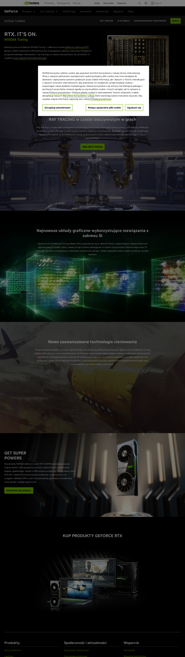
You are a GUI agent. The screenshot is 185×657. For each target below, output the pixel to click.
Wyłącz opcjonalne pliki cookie (104, 107)
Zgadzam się (134, 107)
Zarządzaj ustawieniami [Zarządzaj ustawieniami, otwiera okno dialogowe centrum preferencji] (57, 107)
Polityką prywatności (100, 99)
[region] (93, 91)
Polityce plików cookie (83, 92)
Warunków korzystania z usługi (78, 95)
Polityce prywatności (60, 92)
